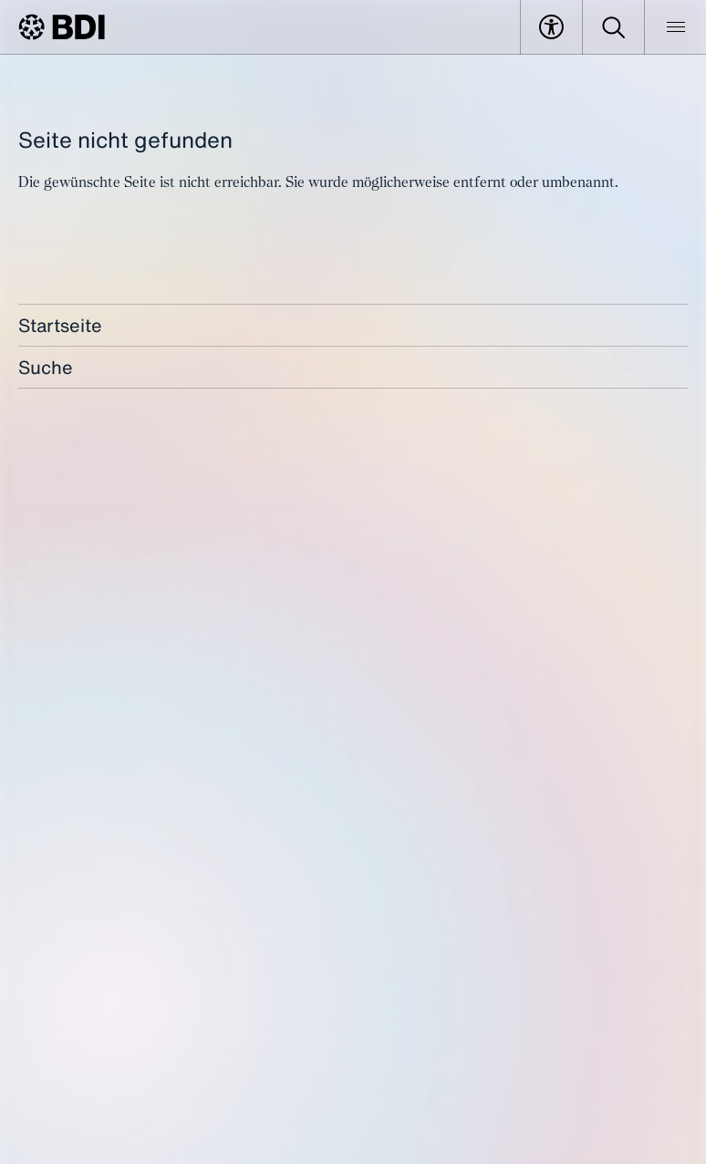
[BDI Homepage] (61, 27)
